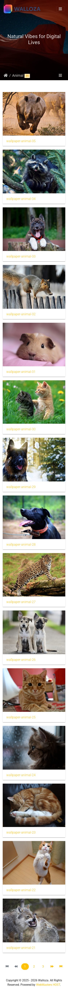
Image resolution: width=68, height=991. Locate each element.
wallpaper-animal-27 (21, 602)
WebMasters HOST (48, 984)
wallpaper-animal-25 (21, 717)
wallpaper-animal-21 (21, 948)
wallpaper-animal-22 (21, 890)
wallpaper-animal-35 (21, 141)
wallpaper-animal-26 (21, 660)
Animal (18, 75)
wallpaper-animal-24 (21, 775)
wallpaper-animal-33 (21, 256)
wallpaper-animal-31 (21, 372)
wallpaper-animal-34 (21, 199)
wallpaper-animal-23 (21, 832)
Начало (6, 75)
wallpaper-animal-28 (21, 544)
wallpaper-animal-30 (21, 429)
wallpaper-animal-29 (21, 487)
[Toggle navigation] (60, 9)
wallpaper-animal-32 (21, 314)
